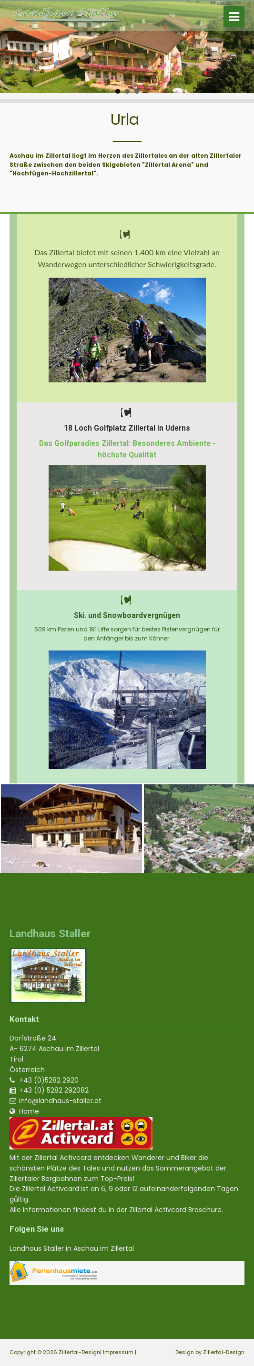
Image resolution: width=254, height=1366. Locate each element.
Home (29, 1111)
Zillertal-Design (223, 1352)
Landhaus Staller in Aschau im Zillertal (72, 1248)
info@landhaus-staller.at (60, 1101)
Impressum (118, 1352)
